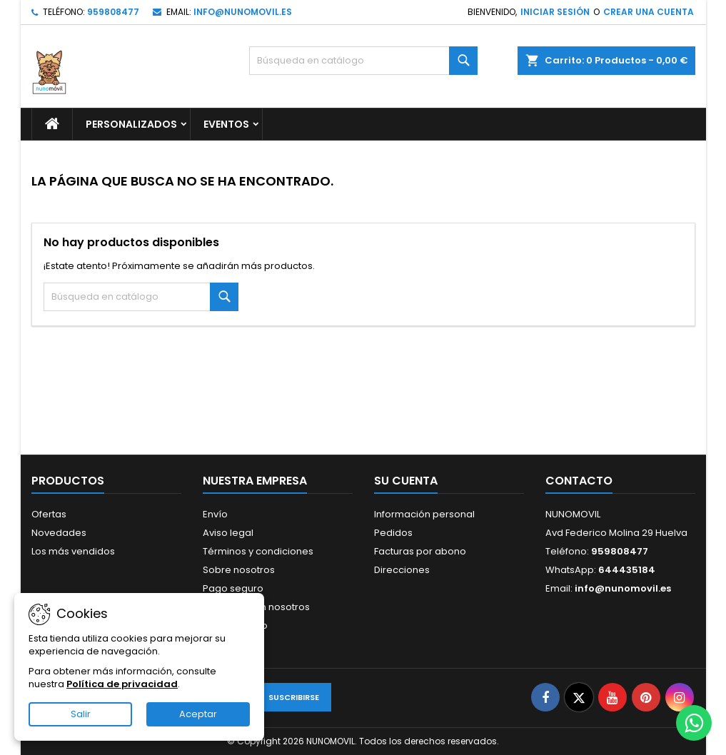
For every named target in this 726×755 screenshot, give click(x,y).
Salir (81, 714)
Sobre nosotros (239, 570)
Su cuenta (406, 480)
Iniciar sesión (555, 12)
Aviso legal (228, 532)
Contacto (578, 480)
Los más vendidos (73, 551)
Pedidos (393, 532)
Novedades (58, 532)
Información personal (424, 514)
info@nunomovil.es (242, 12)
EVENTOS (226, 124)
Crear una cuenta (648, 12)
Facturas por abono (420, 551)
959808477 (113, 12)
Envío (215, 514)
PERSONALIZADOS (131, 124)
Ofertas (48, 514)
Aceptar (198, 714)
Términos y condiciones (258, 551)
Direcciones (402, 570)
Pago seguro (233, 588)
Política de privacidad (122, 684)
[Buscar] (363, 60)
